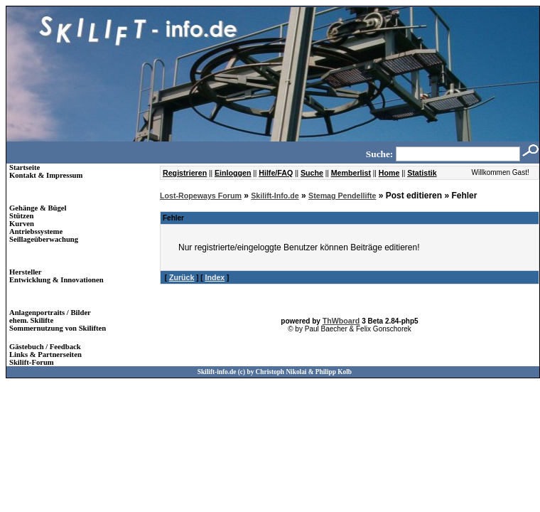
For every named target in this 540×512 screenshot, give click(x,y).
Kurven (21, 224)
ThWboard (341, 320)
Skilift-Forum (31, 362)
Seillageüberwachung (43, 239)
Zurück (182, 277)
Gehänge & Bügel (38, 208)
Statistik (421, 173)
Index (215, 277)
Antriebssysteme (36, 231)
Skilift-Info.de (275, 195)
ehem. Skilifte (31, 320)
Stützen (21, 216)
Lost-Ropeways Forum (201, 195)
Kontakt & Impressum (45, 175)
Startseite (24, 167)
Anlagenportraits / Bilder (50, 312)
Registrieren (185, 173)
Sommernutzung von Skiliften (57, 328)
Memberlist (351, 173)
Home (389, 173)
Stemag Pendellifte (342, 195)
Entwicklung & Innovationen (56, 280)
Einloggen (233, 173)
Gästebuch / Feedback (45, 347)
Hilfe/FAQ (276, 173)
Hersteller (25, 272)
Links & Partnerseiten (45, 354)
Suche (312, 173)
